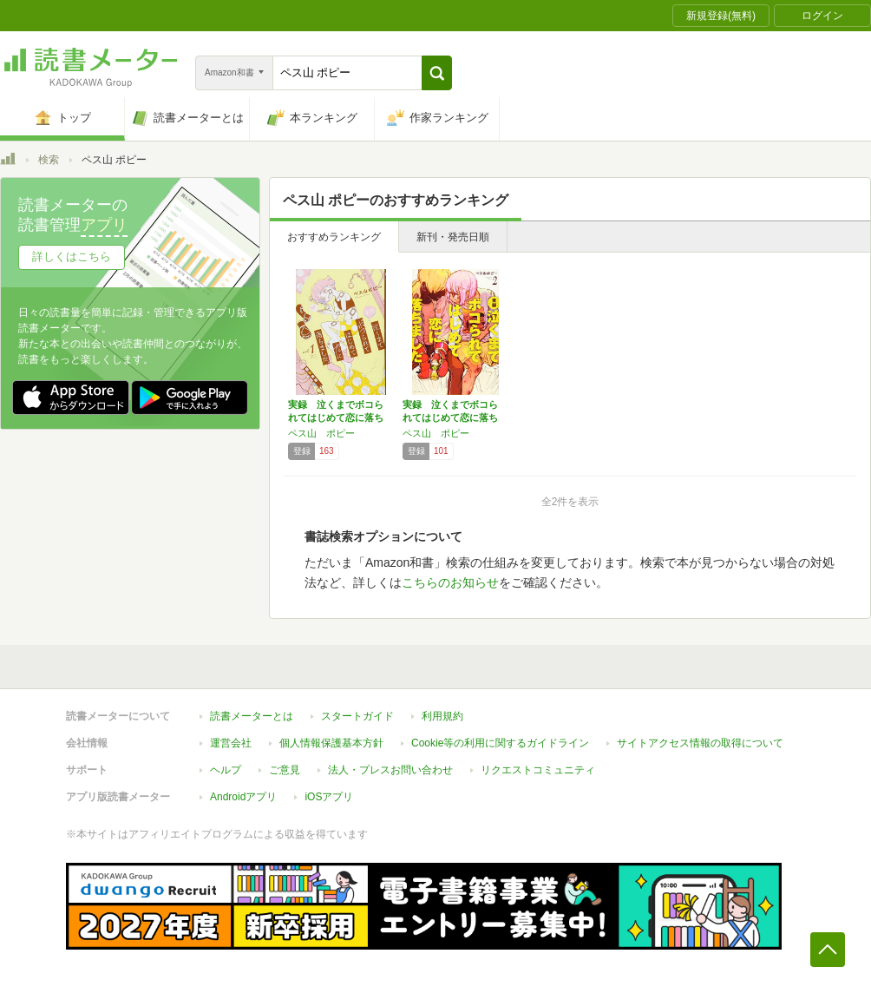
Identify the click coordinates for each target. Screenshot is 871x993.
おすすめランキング (334, 237)
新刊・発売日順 (452, 237)
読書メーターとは (251, 716)
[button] (437, 73)
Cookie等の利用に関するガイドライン (500, 743)
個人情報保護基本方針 (331, 743)
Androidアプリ (243, 797)
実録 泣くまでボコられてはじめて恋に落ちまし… (335, 417)
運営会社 (231, 743)
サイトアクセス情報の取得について (700, 743)
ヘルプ (225, 770)
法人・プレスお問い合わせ (390, 770)
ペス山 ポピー (321, 433)
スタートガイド (357, 716)
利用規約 (442, 716)
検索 (48, 160)
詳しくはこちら (71, 256)
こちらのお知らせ (450, 582)
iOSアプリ (329, 797)
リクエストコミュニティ (538, 770)
